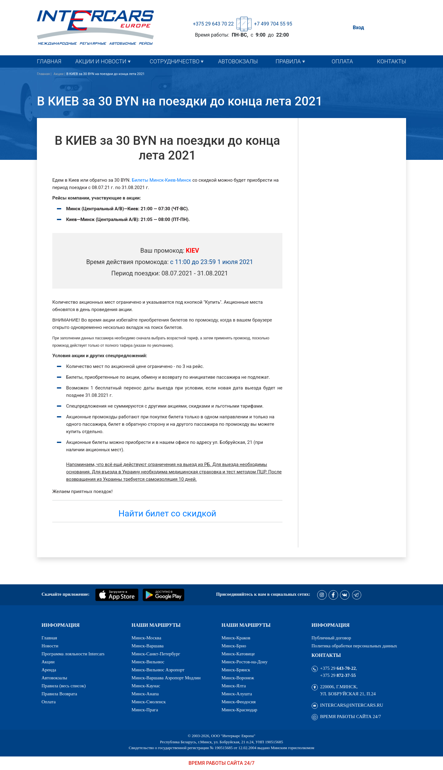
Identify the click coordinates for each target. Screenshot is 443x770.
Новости (50, 646)
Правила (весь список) (64, 686)
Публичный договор (331, 638)
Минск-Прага (145, 710)
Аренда (49, 670)
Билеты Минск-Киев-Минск (161, 180)
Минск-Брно (234, 646)
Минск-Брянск (236, 670)
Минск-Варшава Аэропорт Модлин (166, 678)
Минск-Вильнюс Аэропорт (158, 670)
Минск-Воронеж (238, 678)
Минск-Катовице (238, 654)
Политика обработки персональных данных (354, 646)
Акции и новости (100, 61)
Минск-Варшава (148, 646)
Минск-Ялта (234, 686)
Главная (49, 61)
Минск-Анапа (145, 694)
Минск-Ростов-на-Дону (245, 662)
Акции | (59, 74)
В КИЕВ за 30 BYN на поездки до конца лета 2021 (105, 74)
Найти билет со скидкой (167, 513)
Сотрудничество (175, 61)
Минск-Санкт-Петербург (156, 654)
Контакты (391, 61)
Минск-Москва (147, 638)
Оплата (342, 61)
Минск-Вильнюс (148, 662)
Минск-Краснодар (239, 710)
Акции (48, 662)
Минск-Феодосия (239, 702)
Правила (288, 61)
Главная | (44, 74)
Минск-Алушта (237, 694)
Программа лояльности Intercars (73, 654)
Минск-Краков (236, 638)
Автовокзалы (238, 61)
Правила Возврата (59, 694)
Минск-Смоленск (149, 702)
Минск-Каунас (146, 686)
